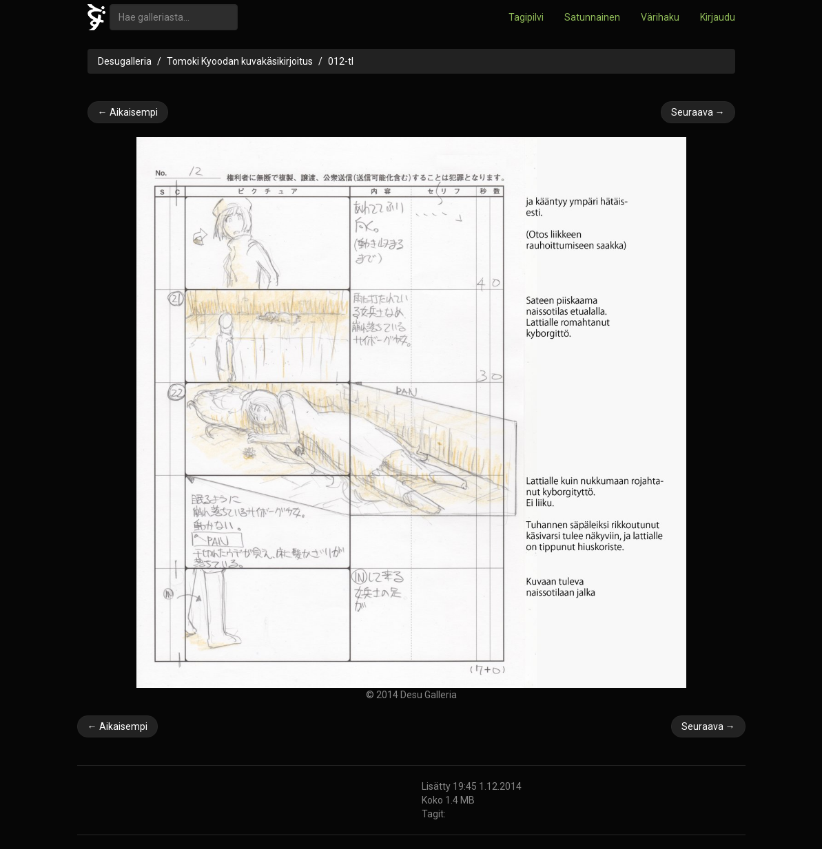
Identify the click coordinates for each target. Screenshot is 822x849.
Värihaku (660, 17)
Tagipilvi (526, 17)
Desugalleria (125, 61)
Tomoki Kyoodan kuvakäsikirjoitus (240, 61)
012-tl (340, 61)
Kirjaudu (717, 17)
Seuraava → (698, 112)
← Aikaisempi (128, 112)
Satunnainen (592, 17)
